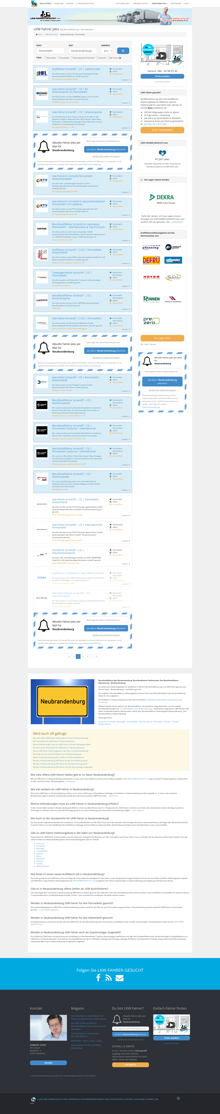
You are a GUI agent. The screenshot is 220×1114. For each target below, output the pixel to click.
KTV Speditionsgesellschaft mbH (64, 191)
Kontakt (129, 1099)
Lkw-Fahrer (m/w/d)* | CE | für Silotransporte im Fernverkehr (70, 90)
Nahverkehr (50, 58)
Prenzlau (167, 721)
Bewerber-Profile (141, 3)
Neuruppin (121, 721)
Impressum (74, 1099)
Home (40, 34)
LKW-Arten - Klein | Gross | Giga (86, 1040)
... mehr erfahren (137, 810)
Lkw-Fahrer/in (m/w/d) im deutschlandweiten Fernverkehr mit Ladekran (78, 203)
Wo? (71, 45)
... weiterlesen (70, 781)
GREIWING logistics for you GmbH (65, 102)
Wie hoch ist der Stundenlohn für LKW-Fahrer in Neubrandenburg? (58, 747)
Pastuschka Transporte (61, 285)
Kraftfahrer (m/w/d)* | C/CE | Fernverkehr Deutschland (76, 251)
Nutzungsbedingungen (92, 1099)
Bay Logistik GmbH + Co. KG (63, 127)
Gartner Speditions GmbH (62, 240)
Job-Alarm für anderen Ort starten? (106, 156)
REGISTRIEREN (176, 3)
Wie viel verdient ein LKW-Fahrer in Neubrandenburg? (54, 741)
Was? (39, 45)
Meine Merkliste (85, 3)
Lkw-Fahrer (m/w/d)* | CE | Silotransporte (77, 112)
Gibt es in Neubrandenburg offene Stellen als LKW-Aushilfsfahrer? (58, 757)
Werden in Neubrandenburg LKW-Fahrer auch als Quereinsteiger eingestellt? (63, 767)
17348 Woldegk (119, 580)
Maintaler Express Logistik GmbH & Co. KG (68, 415)
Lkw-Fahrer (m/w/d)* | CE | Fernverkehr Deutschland (75, 379)
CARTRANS (56, 308)
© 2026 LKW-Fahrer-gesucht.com (49, 1099)
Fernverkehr (63, 58)
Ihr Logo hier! (162, 338)
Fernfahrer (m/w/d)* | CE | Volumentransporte (68, 551)
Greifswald (111, 721)
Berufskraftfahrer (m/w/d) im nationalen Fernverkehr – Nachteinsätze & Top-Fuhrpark (78, 226)
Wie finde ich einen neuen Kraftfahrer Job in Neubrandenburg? (57, 754)
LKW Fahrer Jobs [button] (123, 3)
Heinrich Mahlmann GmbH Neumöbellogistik (69, 328)
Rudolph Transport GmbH (62, 390)
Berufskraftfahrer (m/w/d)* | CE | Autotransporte (72, 297)
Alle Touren (114, 58)
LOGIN (186, 3)
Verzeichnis (59, 3)
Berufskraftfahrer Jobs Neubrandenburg (136, 709)
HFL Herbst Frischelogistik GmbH (65, 79)
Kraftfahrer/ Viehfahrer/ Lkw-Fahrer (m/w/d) (78, 573)
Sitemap (149, 1099)
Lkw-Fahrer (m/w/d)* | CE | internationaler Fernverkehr (77, 526)
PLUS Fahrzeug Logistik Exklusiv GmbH (67, 515)
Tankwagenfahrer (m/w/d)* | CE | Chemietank (72, 274)
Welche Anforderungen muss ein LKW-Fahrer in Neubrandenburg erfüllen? (62, 744)
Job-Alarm (139, 1099)
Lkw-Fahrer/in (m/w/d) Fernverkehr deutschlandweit (72, 177)
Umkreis (105, 45)
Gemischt (101, 58)
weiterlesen (177, 222)
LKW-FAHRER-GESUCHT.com (138, 779)
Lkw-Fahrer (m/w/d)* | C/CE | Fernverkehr (77, 318)
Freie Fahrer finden (162, 81)
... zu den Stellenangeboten (48, 910)
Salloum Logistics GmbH (61, 606)
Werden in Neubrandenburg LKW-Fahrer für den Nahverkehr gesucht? (60, 764)
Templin (175, 721)
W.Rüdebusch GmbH (60, 489)
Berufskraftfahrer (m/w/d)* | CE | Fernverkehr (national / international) (74, 427)
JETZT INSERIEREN (162, 130)
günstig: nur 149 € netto (155, 124)
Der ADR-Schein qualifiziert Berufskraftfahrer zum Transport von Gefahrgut (88, 1026)
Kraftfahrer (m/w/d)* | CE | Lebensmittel (76, 69)
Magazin (69, 3)
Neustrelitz (158, 721)
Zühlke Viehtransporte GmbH (63, 583)
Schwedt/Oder (132, 721)
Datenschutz (117, 1099)
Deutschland (117, 74)
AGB (107, 1099)
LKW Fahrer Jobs (51, 34)
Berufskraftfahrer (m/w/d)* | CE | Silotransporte (72, 475)
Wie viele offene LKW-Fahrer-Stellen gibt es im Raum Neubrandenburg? (60, 738)
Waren (150, 721)
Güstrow (142, 721)
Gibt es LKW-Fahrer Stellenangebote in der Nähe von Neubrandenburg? (61, 751)
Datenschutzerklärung (92, 164)
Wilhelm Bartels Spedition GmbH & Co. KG (68, 262)
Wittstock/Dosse (104, 724)
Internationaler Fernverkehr (83, 58)
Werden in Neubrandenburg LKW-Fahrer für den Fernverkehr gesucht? (60, 760)
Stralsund (102, 721)
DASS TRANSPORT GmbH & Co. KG (65, 563)
